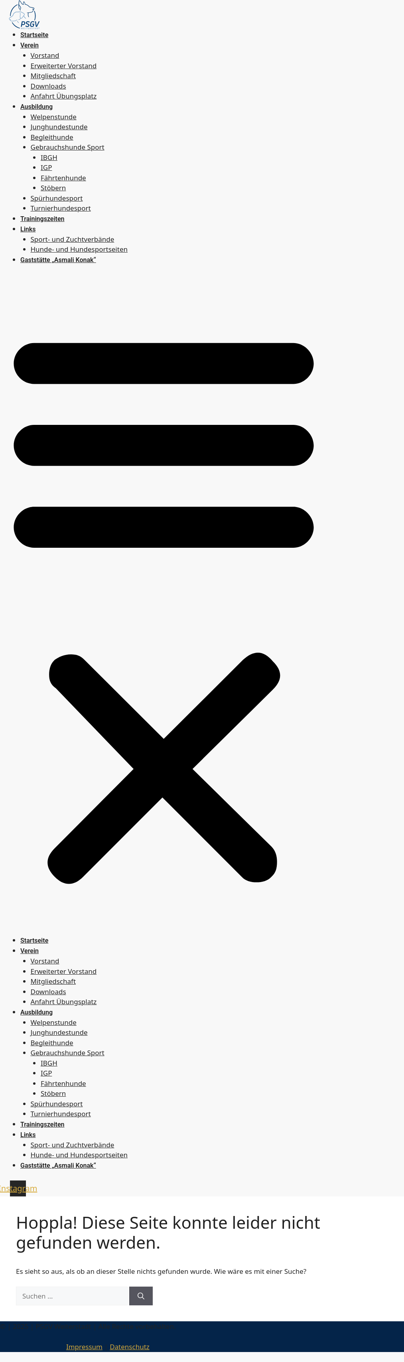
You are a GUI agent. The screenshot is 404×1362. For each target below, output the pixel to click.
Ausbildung (36, 107)
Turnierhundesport (61, 208)
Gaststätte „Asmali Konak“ (58, 260)
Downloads (48, 86)
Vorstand (45, 55)
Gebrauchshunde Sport (67, 147)
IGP (46, 167)
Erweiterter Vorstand (64, 65)
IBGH (49, 157)
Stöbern (53, 187)
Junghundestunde (59, 126)
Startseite (34, 35)
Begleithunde (52, 137)
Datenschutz (130, 1346)
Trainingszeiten (42, 219)
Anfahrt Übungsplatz (64, 96)
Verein (29, 45)
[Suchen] (141, 1296)
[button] (163, 605)
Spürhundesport (57, 198)
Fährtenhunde (63, 177)
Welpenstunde (54, 116)
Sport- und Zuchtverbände (72, 239)
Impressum (84, 1346)
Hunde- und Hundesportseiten (79, 249)
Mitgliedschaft (53, 75)
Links (27, 229)
